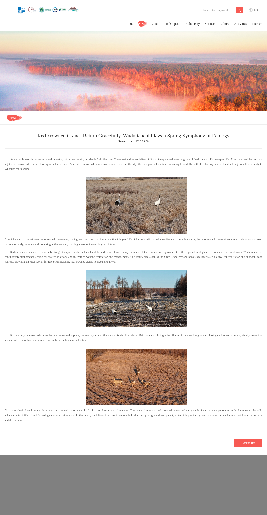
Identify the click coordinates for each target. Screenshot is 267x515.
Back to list (248, 443)
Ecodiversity (191, 23)
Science (210, 23)
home (129, 23)
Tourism (257, 23)
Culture (224, 23)
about (155, 23)
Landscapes (171, 23)
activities (240, 23)
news (142, 23)
